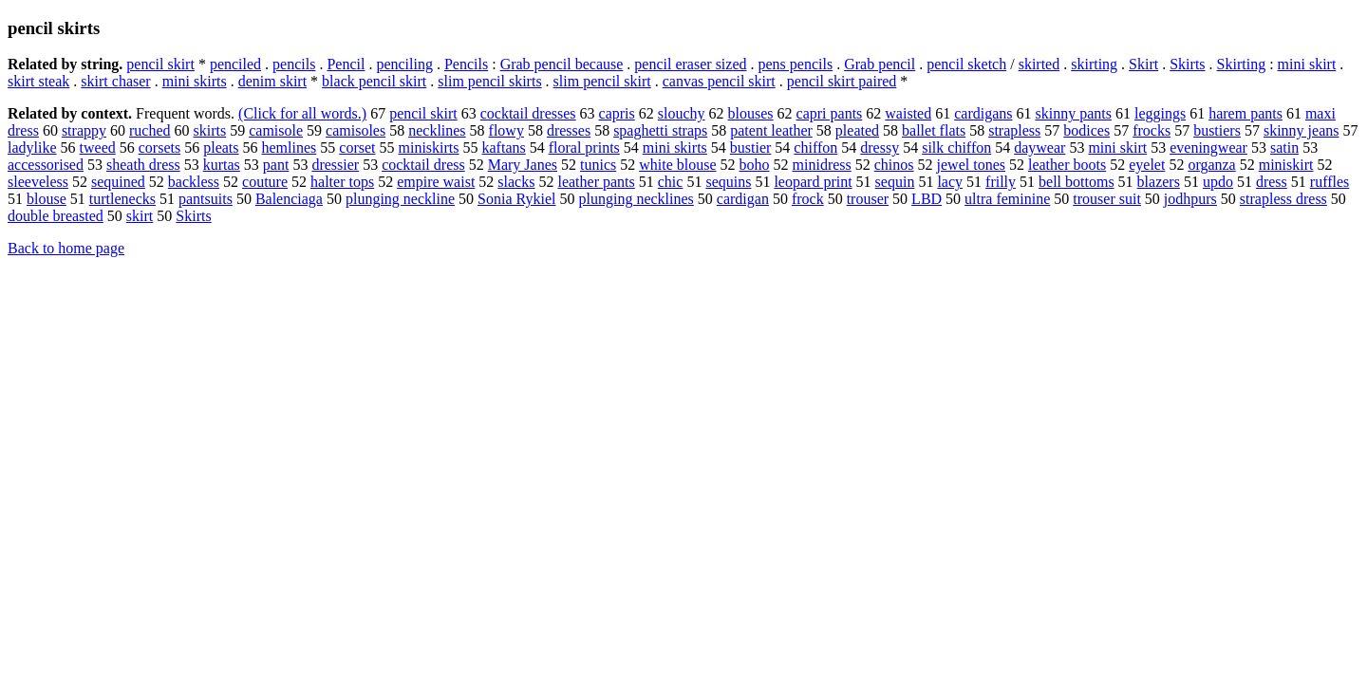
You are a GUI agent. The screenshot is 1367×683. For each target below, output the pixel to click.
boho (755, 165)
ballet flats (933, 130)
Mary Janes (522, 165)
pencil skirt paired (842, 81)
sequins (728, 182)
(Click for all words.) (302, 113)
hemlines (289, 147)
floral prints (584, 147)
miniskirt (1286, 165)
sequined (118, 182)
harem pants (1245, 113)
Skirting (1241, 64)
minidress (822, 165)
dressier (335, 165)
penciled (235, 64)
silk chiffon (956, 147)
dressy (879, 147)
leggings (1160, 113)
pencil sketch (966, 64)
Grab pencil (879, 64)
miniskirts (428, 147)
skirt (139, 216)
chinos (894, 165)
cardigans (983, 113)
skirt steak (38, 81)
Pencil (346, 64)
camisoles (355, 130)
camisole (276, 130)
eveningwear (1208, 147)
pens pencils (795, 64)
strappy (84, 130)
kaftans (504, 147)
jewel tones (971, 165)
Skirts (1187, 64)
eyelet (1147, 165)
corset (357, 147)
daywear (1039, 147)
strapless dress (1283, 199)
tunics (598, 165)
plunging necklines (636, 199)
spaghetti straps (660, 130)
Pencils (466, 64)
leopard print (813, 182)
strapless (1014, 130)
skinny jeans (1301, 130)
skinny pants (1073, 113)
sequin (895, 182)
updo (1218, 182)
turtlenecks (122, 199)
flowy (506, 130)
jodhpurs (1190, 199)
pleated (857, 130)
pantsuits (205, 199)
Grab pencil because (562, 64)
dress (1271, 182)
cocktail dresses (528, 113)
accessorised (46, 165)
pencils (293, 64)
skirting (1094, 64)
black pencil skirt (374, 81)
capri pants (829, 113)
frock (808, 199)
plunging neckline (400, 199)
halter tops (342, 182)
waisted (908, 113)
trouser (868, 199)
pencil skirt (160, 64)
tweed (98, 147)
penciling (404, 64)
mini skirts (194, 81)
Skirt (1143, 64)
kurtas (221, 165)
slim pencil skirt (602, 81)
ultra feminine (1007, 199)
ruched (150, 130)
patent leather (771, 130)
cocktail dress (423, 165)
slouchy (681, 113)
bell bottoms (1076, 182)
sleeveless (38, 182)
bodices (1086, 130)
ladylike (32, 147)
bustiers (1217, 130)
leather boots (1067, 165)
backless (193, 182)
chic (671, 182)
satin (1284, 147)
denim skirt (272, 81)
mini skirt (1307, 64)
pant (276, 165)
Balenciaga (289, 199)
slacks (515, 182)
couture (265, 182)
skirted (1039, 64)
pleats (220, 147)
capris (617, 113)
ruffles (1329, 182)
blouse (46, 199)
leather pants (595, 182)
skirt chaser (115, 81)
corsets (159, 147)
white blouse (677, 165)
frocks (1151, 130)
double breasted (55, 216)
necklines (436, 130)
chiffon (815, 147)
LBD (926, 199)
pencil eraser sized (690, 64)
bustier (751, 147)
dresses (568, 130)
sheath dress (143, 165)
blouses (751, 113)
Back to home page (66, 248)
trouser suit (1107, 199)
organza (1211, 165)
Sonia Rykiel (516, 199)
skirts (210, 130)
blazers (1158, 182)
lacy (950, 182)
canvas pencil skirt (719, 81)
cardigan (743, 199)
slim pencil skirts (489, 81)
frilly (1000, 182)
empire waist (436, 182)
